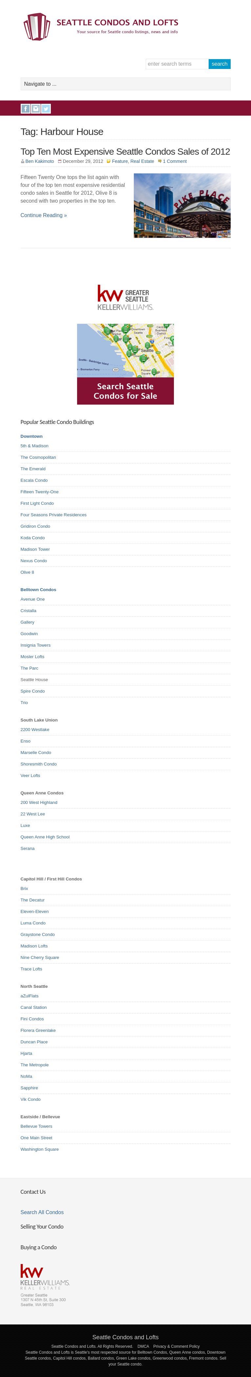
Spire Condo (33, 691)
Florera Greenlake (38, 1030)
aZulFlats (30, 995)
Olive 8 (27, 572)
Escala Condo (34, 480)
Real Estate (142, 161)
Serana (28, 848)
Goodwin (29, 633)
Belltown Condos (38, 589)
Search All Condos (42, 1212)
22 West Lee (33, 813)
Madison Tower (35, 549)
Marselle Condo (36, 752)
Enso (26, 741)
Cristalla (28, 610)
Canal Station (34, 1007)
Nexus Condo (34, 560)
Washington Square (40, 1149)
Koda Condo (33, 537)
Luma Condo (33, 923)
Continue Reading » (44, 215)
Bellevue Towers (36, 1126)
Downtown (32, 436)
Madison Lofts (34, 946)
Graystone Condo (38, 934)
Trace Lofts (31, 968)
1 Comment (175, 161)
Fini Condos (32, 1018)
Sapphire (29, 1087)
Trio (24, 702)
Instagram (36, 109)
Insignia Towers (36, 645)
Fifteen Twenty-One (40, 491)
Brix (24, 888)
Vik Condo (31, 1099)
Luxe (25, 825)
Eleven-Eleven (35, 911)
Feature (120, 161)
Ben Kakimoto (40, 161)
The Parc (29, 668)
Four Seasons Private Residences (54, 514)
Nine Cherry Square (40, 957)
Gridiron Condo (35, 526)
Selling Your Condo (42, 1226)
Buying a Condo (39, 1247)
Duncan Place (34, 1041)
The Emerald (33, 468)
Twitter (46, 109)
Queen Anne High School (45, 836)
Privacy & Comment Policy (176, 1346)
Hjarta (26, 1053)
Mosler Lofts (33, 656)
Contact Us (33, 1191)
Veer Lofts (30, 775)
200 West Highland (39, 802)
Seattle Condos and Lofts (125, 1337)
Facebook (26, 109)
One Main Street (36, 1137)
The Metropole (35, 1064)
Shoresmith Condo (39, 764)
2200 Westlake (35, 729)
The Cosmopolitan (38, 457)
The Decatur (33, 900)
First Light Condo (37, 503)
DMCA (143, 1346)
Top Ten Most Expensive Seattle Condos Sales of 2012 (125, 151)
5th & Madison (35, 445)
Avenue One (33, 599)
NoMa (26, 1076)
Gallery (27, 622)
